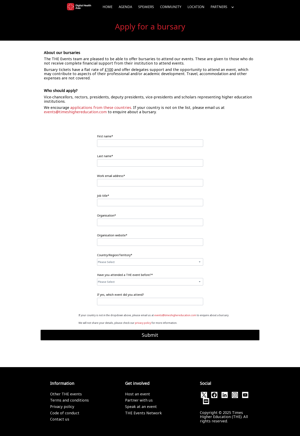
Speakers (146, 7)
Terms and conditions (69, 400)
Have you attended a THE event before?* (125, 275)
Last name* (105, 156)
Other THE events (66, 393)
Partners (219, 7)
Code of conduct (64, 412)
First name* (105, 136)
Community (170, 7)
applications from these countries (100, 107)
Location (196, 7)
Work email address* (111, 176)
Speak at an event (141, 406)
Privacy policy (62, 406)
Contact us (59, 419)
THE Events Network (143, 412)
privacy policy (143, 323)
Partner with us (139, 400)
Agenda (125, 7)
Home (107, 7)
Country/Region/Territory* (114, 255)
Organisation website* (112, 235)
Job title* (103, 196)
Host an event (137, 393)
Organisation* (106, 215)
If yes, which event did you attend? (120, 295)
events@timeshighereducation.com (75, 111)
